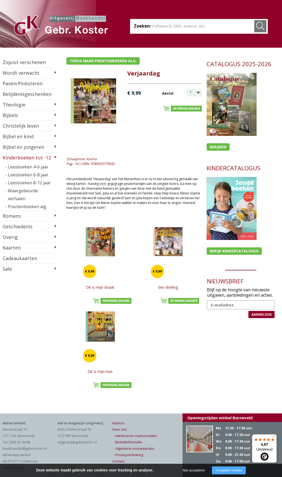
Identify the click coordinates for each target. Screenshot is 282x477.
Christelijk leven (21, 126)
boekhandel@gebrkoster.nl (25, 448)
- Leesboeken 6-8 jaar (26, 175)
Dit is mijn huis (100, 371)
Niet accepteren (194, 470)
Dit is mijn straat (100, 287)
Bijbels (10, 115)
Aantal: (168, 93)
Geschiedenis (18, 226)
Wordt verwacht (21, 73)
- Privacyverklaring (128, 454)
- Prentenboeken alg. (26, 206)
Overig (10, 237)
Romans (12, 216)
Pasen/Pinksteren (23, 83)
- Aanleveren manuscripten (135, 435)
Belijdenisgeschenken (27, 94)
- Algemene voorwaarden (133, 448)
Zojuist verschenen (24, 62)
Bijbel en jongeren (23, 147)
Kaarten (12, 247)
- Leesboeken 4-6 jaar (26, 167)
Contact (118, 461)
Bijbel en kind (18, 136)
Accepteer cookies (229, 470)
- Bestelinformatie (127, 442)
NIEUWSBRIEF (225, 281)
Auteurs (118, 423)
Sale (7, 269)
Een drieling (168, 287)
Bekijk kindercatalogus (234, 250)
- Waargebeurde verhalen (21, 195)
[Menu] (273, 437)
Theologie (14, 104)
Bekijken (218, 146)
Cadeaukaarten (20, 258)
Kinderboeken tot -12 (27, 157)
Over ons (119, 429)
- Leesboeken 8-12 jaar (28, 183)
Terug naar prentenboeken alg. (103, 60)
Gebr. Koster (61, 26)
